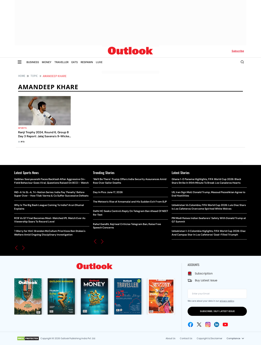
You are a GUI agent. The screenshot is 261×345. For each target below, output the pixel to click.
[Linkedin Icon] (216, 324)
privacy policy (227, 300)
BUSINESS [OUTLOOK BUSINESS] (32, 62)
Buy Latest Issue (206, 280)
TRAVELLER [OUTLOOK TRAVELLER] (61, 62)
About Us (170, 338)
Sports (22, 128)
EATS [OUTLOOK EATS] (74, 62)
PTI (22, 141)
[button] (16, 248)
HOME (21, 76)
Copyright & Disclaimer (209, 338)
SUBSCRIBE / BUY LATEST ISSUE (217, 311)
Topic (34, 76)
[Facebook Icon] (190, 324)
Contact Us (186, 338)
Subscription (204, 273)
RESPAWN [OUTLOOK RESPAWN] (87, 62)
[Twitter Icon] (199, 324)
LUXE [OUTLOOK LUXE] (99, 62)
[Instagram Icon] (208, 324)
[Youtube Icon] (225, 324)
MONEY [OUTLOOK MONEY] (46, 62)
